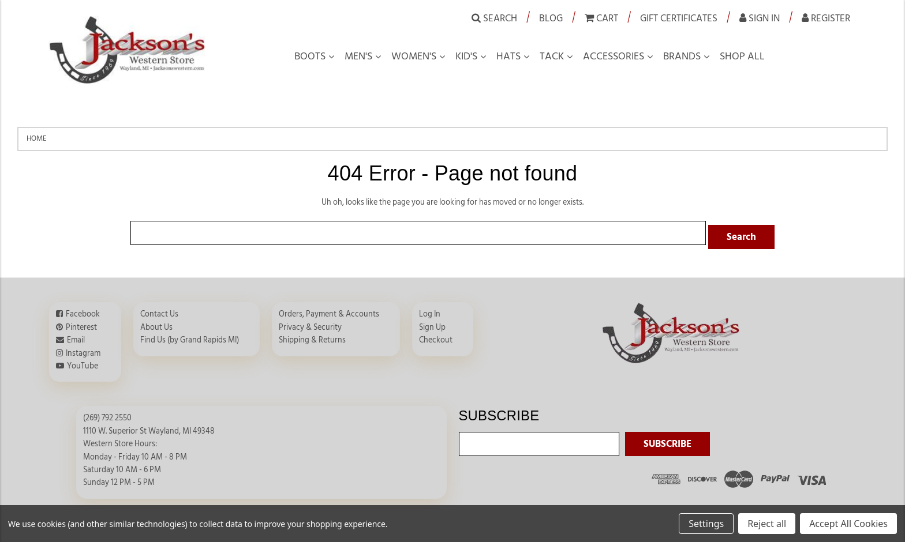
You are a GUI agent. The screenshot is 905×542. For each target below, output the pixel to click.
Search (494, 18)
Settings (706, 523)
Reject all (766, 523)
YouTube (82, 362)
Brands (682, 56)
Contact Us (159, 310)
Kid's (466, 56)
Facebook (83, 310)
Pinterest (81, 323)
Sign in (759, 18)
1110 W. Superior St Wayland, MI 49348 (149, 427)
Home (37, 138)
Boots (310, 56)
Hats (508, 56)
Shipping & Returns (312, 336)
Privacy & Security (310, 323)
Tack (552, 56)
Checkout (435, 336)
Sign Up (432, 323)
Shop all (742, 56)
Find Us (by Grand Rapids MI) (189, 336)
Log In (429, 310)
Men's (358, 56)
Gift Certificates (678, 18)
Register (826, 18)
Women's (413, 56)
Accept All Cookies (848, 523)
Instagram (83, 349)
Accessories (613, 56)
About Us (156, 323)
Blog (551, 18)
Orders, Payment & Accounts (329, 310)
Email (76, 336)
